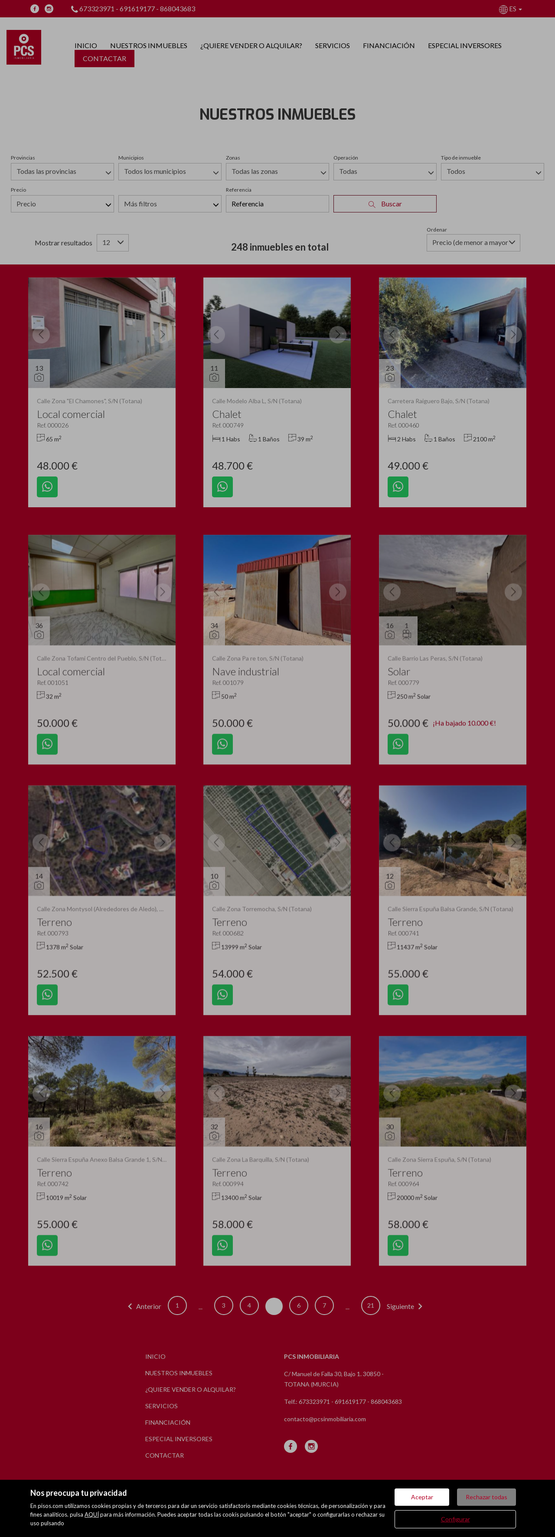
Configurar (455, 1519)
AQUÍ (92, 1514)
